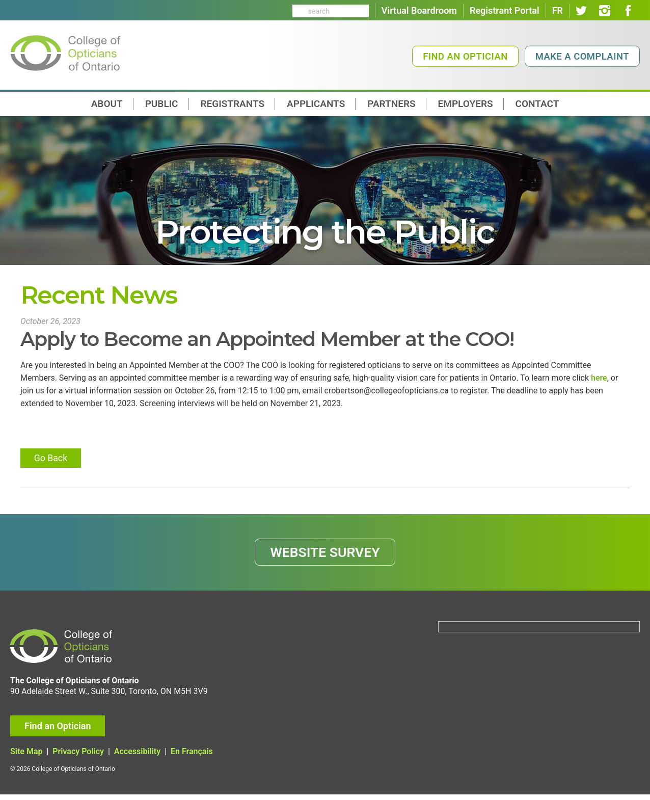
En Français (192, 757)
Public (161, 104)
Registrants (233, 104)
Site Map (26, 757)
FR (557, 10)
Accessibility (137, 757)
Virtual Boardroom (419, 10)
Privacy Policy (78, 757)
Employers (465, 104)
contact (537, 104)
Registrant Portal (504, 10)
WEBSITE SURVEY (325, 556)
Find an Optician (465, 56)
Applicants (316, 104)
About (107, 104)
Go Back (52, 461)
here (599, 379)
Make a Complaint (582, 56)
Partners (391, 104)
